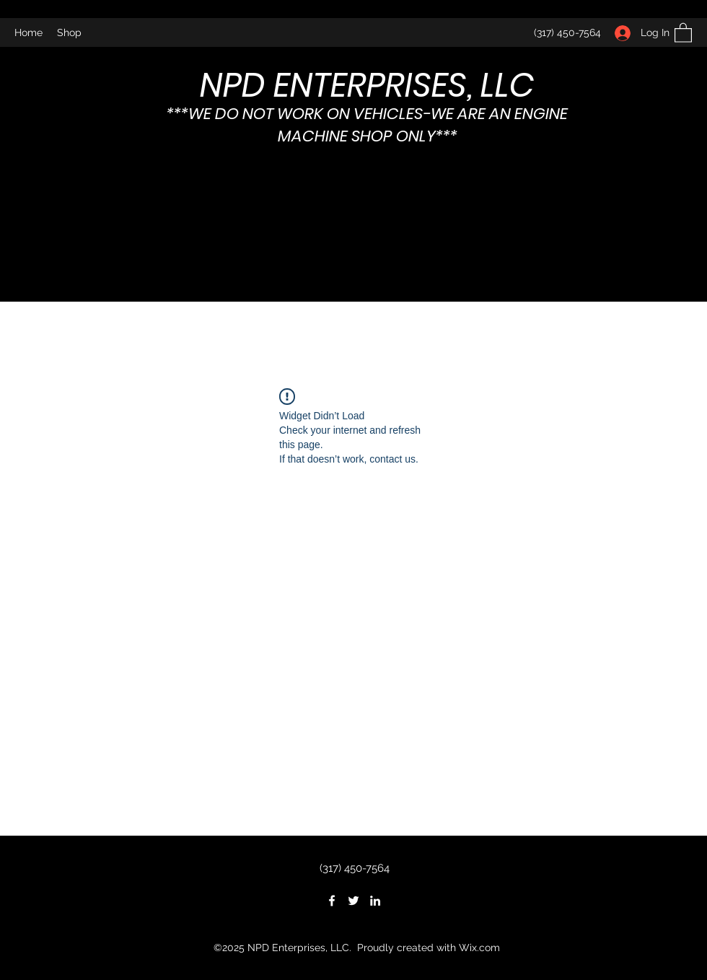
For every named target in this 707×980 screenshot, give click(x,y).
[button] (683, 32)
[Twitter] (353, 900)
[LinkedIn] (375, 900)
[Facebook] (332, 900)
